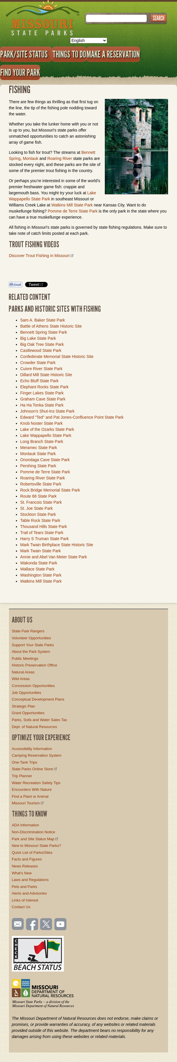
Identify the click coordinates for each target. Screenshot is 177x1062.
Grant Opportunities (28, 713)
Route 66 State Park (38, 496)
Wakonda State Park (38, 563)
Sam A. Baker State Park (42, 320)
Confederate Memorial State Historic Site (57, 356)
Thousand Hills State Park (43, 526)
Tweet (36, 284)
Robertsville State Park (40, 484)
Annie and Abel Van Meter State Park (53, 557)
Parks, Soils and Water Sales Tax (39, 720)
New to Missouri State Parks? (36, 845)
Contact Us (21, 907)
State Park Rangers (28, 631)
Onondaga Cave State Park (45, 459)
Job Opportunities (26, 692)
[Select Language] (88, 40)
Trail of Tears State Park (41, 532)
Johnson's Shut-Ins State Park (47, 411)
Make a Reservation (113, 54)
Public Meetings (25, 658)
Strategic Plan (23, 706)
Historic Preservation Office (34, 665)
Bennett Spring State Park (43, 332)
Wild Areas (21, 679)
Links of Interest (25, 900)
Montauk (30, 158)
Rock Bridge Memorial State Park (50, 490)
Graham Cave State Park (42, 399)
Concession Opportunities (33, 686)
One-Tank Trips (24, 762)
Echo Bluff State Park (39, 380)
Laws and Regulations (30, 880)
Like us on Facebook (32, 924)
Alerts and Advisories (29, 893)
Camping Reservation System (37, 755)
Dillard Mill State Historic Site (46, 374)
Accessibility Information (32, 749)
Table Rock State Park (40, 520)
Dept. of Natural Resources (34, 727)
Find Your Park (20, 72)
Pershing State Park (38, 465)
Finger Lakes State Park (42, 393)
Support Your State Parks (33, 645)
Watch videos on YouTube (60, 924)
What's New (22, 873)
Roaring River (59, 158)
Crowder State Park (37, 362)
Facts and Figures (27, 859)
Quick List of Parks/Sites (32, 852)
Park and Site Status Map (35, 839)
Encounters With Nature (32, 789)
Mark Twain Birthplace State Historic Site (56, 544)
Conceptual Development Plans (38, 699)
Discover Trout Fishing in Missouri (41, 255)
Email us (16, 924)
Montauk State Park (38, 453)
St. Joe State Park (36, 508)
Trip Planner (22, 776)
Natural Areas (23, 672)
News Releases (25, 866)
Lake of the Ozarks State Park (47, 429)
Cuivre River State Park (41, 368)
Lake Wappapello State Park (45, 435)
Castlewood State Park (40, 350)
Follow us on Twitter (45, 924)
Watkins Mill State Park (72, 205)
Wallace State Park (37, 569)
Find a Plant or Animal (30, 796)
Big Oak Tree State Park (42, 344)
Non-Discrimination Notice (33, 832)
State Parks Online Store (35, 769)
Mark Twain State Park (40, 550)
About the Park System (31, 651)
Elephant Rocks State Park (44, 387)
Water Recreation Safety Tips (36, 783)
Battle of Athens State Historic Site (51, 326)
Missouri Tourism (28, 803)
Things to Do (69, 54)
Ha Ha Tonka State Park (42, 405)
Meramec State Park (38, 447)
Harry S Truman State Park (44, 538)
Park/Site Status (26, 54)
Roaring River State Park (42, 478)
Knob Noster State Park (41, 423)
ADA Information (25, 825)
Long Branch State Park (41, 441)
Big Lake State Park (38, 338)
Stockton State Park (38, 514)
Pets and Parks (24, 886)
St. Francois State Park (41, 502)
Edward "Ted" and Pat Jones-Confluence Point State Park (72, 417)
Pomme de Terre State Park (73, 211)
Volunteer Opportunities (31, 638)
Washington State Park (41, 575)
